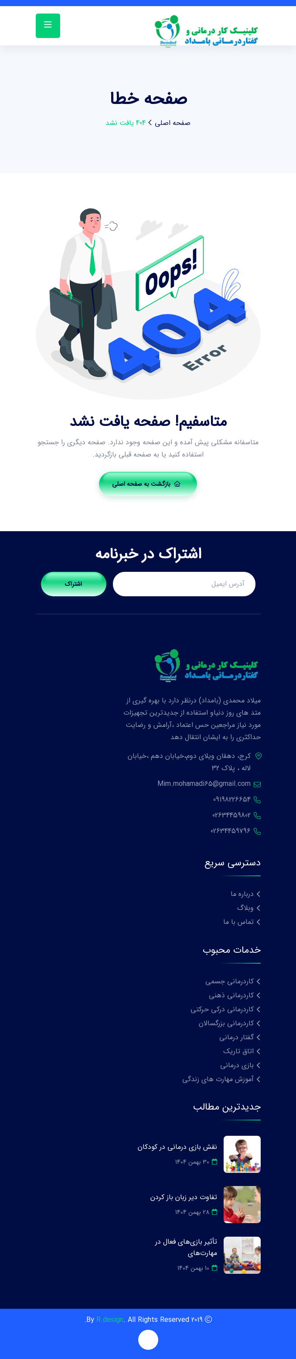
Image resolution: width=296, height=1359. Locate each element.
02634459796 (231, 831)
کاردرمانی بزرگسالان (226, 1023)
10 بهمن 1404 (197, 1268)
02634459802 (231, 815)
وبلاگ (245, 908)
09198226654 (232, 799)
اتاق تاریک (238, 1051)
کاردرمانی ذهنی (231, 995)
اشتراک (73, 584)
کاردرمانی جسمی (229, 981)
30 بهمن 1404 (196, 1162)
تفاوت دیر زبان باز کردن (183, 1197)
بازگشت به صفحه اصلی (146, 484)
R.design (109, 1319)
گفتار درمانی (236, 1037)
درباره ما (242, 894)
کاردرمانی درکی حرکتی (222, 1009)
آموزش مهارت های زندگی (218, 1079)
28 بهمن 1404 (196, 1212)
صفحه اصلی (173, 123)
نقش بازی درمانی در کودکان (177, 1146)
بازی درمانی (237, 1065)
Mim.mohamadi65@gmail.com (204, 783)
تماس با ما (238, 922)
